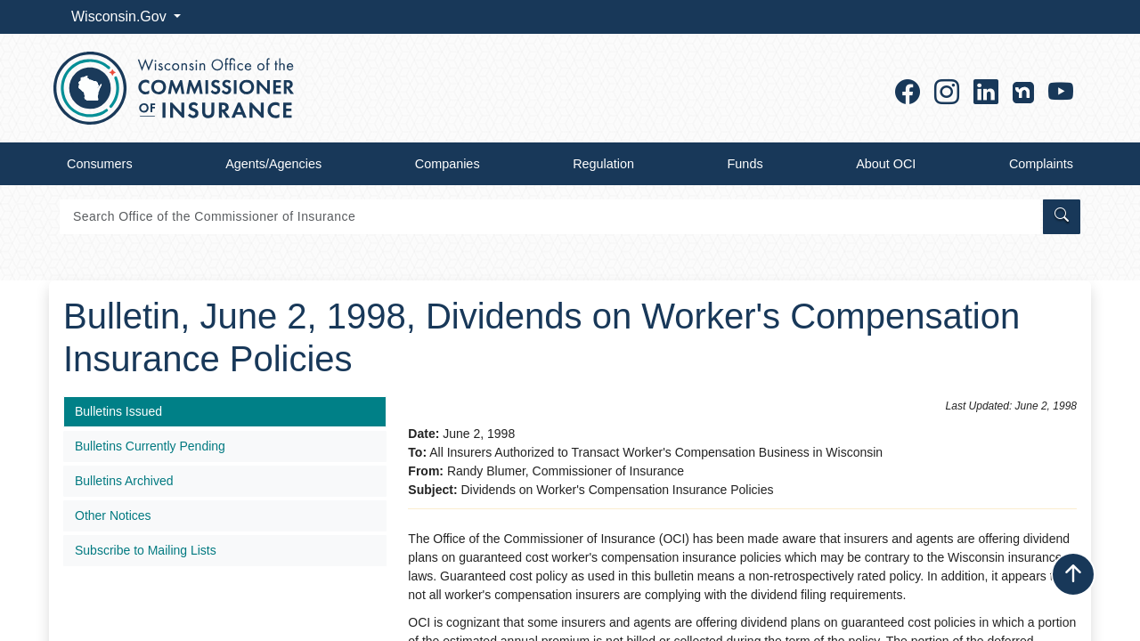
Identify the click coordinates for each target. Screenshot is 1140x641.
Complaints (1041, 164)
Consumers (100, 164)
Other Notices (113, 515)
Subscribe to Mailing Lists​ (145, 550)
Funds (745, 164)
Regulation (603, 164)
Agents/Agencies (273, 164)
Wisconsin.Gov (120, 16)
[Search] (550, 216)
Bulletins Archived (124, 481)
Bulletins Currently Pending (150, 446)
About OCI (886, 164)
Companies (447, 164)
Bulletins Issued (118, 411)
